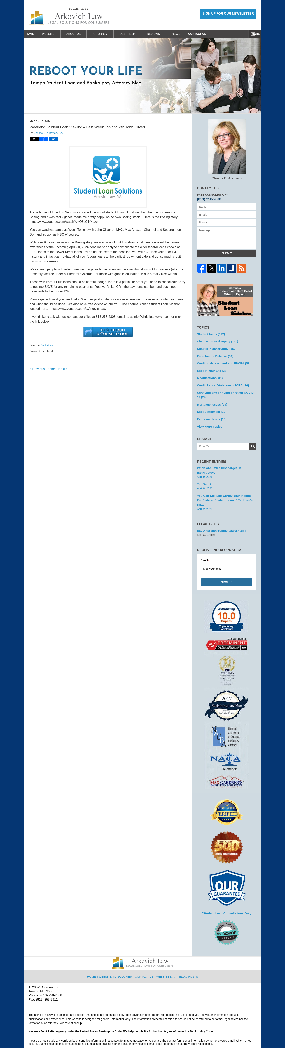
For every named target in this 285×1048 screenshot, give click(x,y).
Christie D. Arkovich (227, 149)
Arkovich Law (69, 1034)
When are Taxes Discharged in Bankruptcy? (226, 462)
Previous (37, 369)
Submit (226, 253)
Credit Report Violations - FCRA (220, 382)
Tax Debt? (203, 473)
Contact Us (242, 33)
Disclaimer (125, 957)
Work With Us (210, 33)
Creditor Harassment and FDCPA (221, 361)
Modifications (208, 375)
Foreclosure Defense (213, 354)
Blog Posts (188, 957)
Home (34, 33)
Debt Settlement (210, 407)
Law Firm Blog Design (237, 1035)
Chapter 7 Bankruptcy (215, 347)
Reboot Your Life (211, 368)
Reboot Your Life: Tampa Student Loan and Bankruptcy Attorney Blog (69, 17)
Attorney (108, 33)
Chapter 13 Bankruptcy (216, 340)
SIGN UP (226, 565)
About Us (82, 33)
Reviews (161, 33)
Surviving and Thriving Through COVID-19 (225, 391)
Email (205, 543)
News (184, 33)
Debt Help (135, 33)
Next (62, 369)
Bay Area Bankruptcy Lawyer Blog (219, 513)
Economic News (210, 414)
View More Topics (208, 421)
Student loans (48, 345)
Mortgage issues (210, 400)
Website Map (167, 957)
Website (56, 33)
